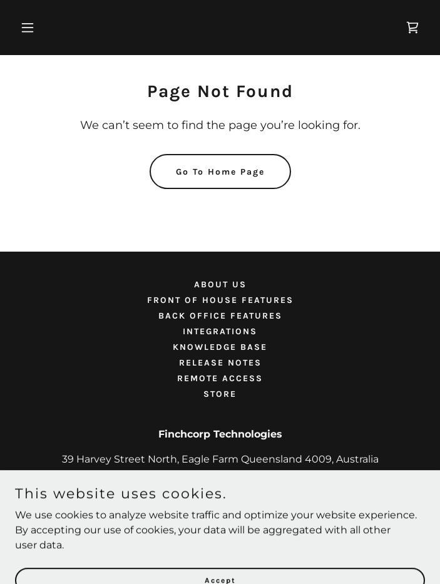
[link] (412, 27)
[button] (45, 27)
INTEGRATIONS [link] (220, 331)
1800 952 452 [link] (220, 484)
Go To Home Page (220, 171)
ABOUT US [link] (220, 284)
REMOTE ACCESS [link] (220, 378)
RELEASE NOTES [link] (220, 362)
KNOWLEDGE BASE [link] (220, 347)
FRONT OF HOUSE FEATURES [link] (220, 300)
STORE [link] (220, 394)
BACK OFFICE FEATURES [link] (220, 315)
